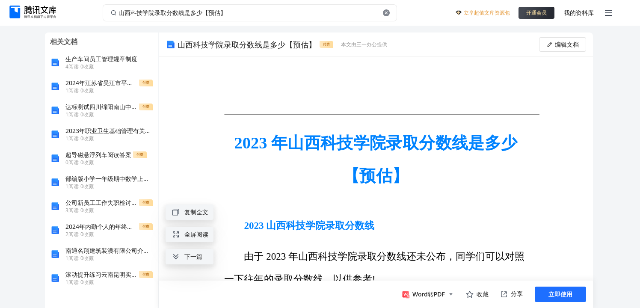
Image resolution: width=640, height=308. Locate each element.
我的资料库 (579, 13)
